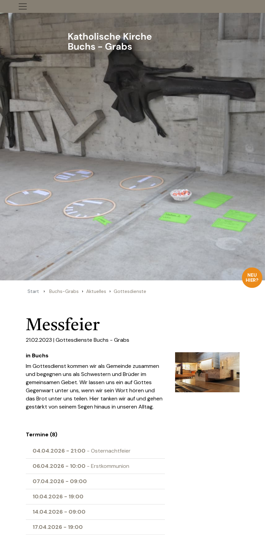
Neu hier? (252, 277)
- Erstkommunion (81, 466)
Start (33, 291)
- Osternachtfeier (82, 450)
